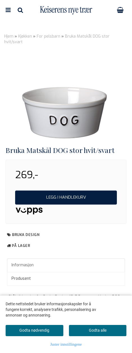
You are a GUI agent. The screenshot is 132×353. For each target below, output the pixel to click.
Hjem (8, 36)
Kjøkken (25, 36)
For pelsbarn (48, 36)
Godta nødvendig (34, 330)
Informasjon (22, 265)
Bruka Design (26, 234)
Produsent (21, 278)
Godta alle (97, 330)
